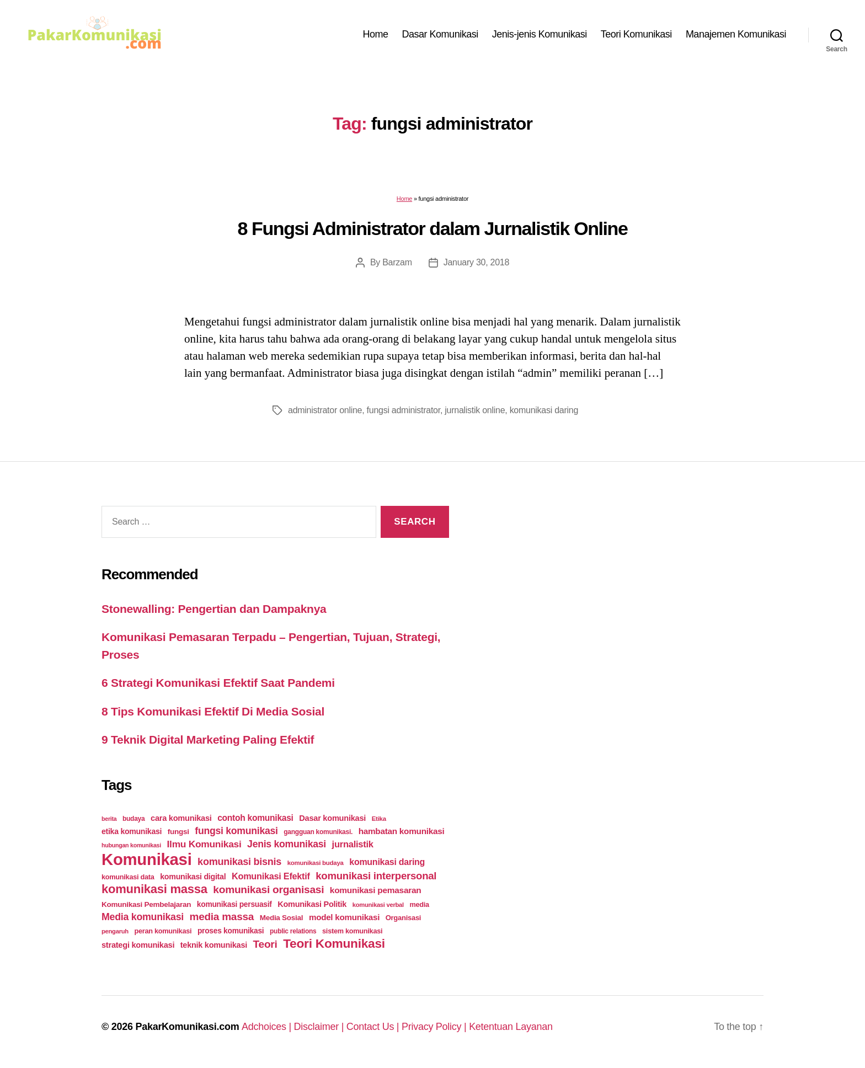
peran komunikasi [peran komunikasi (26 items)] (162, 931)
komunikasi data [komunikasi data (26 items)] (128, 877)
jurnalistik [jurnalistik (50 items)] (352, 844)
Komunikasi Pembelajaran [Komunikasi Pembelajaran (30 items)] (146, 904)
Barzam (397, 262)
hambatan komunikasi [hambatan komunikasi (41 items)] (402, 831)
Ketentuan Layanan (511, 1026)
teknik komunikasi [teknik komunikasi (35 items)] (213, 945)
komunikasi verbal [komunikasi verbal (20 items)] (378, 904)
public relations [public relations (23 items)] (293, 931)
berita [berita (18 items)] (109, 818)
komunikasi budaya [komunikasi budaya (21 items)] (315, 862)
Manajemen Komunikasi (736, 34)
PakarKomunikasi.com (187, 1026)
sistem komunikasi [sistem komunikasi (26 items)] (352, 931)
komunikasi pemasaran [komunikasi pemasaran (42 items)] (375, 890)
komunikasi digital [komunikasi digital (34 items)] (193, 876)
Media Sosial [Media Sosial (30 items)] (281, 918)
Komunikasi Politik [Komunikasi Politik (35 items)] (311, 904)
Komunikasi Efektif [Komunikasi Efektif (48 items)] (271, 876)
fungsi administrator (403, 410)
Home (375, 34)
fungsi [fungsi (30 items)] (178, 831)
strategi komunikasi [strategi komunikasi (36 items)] (138, 945)
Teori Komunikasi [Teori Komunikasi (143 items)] (334, 943)
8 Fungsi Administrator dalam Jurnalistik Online (433, 228)
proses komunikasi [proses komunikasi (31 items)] (230, 930)
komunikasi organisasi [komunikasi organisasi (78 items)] (268, 889)
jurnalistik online (475, 410)
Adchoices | (268, 1026)
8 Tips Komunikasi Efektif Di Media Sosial (213, 711)
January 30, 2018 (476, 262)
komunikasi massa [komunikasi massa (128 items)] (154, 889)
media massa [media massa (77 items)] (222, 916)
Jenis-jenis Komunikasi (539, 34)
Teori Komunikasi (636, 34)
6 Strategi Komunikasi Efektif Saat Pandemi (218, 682)
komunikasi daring (544, 410)
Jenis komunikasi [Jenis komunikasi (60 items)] (286, 844)
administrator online (325, 410)
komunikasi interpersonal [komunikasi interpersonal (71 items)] (376, 876)
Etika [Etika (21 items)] (379, 818)
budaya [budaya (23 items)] (133, 819)
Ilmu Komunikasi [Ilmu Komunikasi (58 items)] (204, 844)
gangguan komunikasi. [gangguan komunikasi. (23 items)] (318, 832)
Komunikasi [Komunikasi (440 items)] (147, 859)
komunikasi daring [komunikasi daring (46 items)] (387, 862)
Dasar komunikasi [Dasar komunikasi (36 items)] (332, 818)
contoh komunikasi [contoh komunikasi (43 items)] (255, 818)
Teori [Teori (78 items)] (265, 944)
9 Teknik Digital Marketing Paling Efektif (208, 739)
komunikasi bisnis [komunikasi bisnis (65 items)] (239, 861)
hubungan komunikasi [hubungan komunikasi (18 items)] (131, 845)
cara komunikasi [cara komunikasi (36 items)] (181, 818)
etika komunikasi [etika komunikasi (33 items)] (132, 831)
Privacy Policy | (435, 1026)
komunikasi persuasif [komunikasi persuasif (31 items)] (234, 904)
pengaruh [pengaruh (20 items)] (115, 931)
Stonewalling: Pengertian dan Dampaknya (214, 608)
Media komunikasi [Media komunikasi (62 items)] (143, 916)
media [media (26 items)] (419, 904)
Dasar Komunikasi (440, 34)
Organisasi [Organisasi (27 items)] (403, 918)
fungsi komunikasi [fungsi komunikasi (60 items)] (236, 830)
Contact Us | (374, 1026)
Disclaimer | (320, 1026)
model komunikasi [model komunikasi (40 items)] (344, 917)
